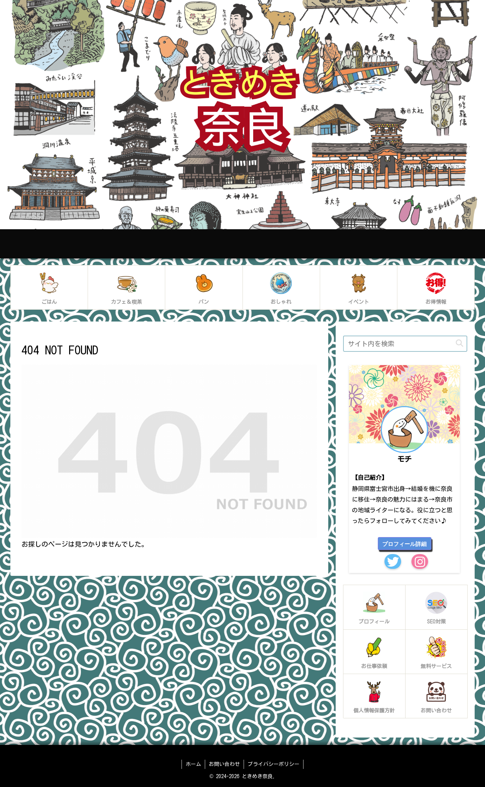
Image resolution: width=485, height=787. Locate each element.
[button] (459, 343)
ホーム (193, 764)
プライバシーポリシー (273, 764)
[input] (405, 344)
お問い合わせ (224, 764)
